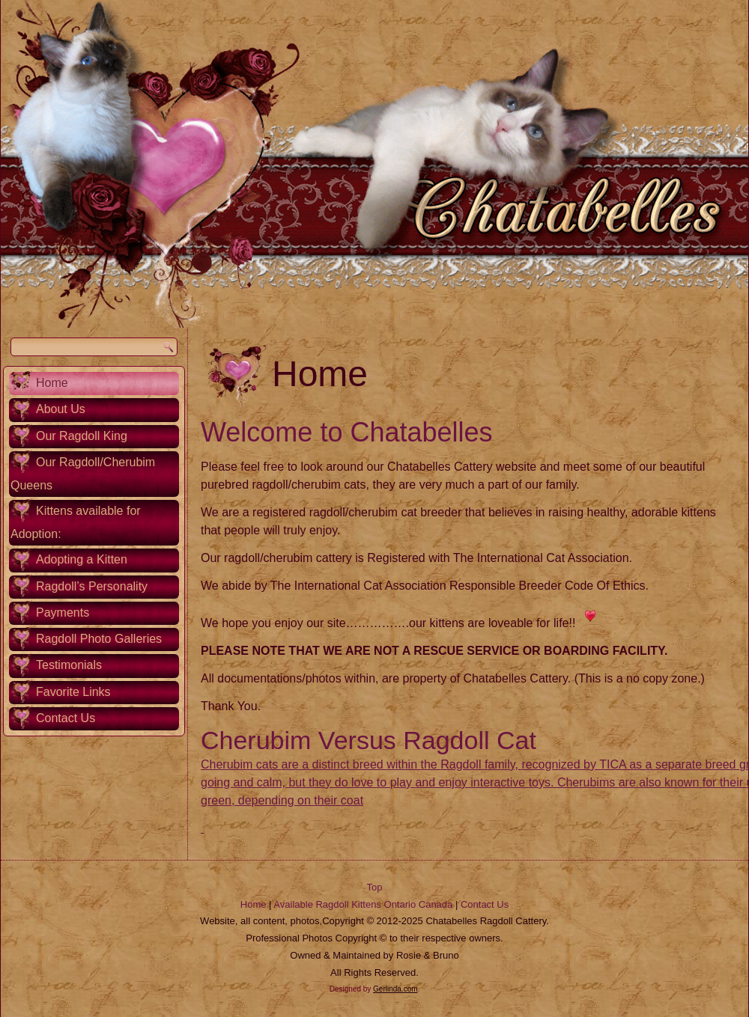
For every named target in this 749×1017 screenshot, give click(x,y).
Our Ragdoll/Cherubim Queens (82, 474)
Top (375, 887)
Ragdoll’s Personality (92, 586)
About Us (60, 409)
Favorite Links (73, 691)
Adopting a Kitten (81, 559)
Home (52, 382)
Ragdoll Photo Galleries (99, 638)
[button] (202, 828)
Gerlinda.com (395, 989)
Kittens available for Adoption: (75, 522)
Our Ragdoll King (81, 436)
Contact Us (65, 718)
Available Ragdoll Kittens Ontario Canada (362, 904)
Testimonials (69, 665)
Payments (62, 612)
